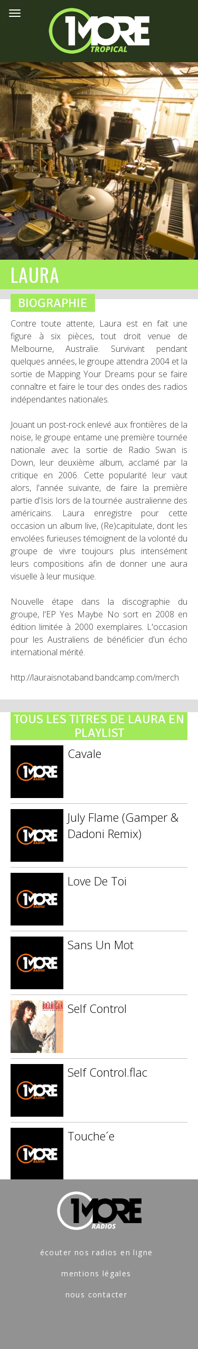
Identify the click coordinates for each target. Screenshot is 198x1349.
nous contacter (96, 1294)
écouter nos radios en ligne (96, 1252)
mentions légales (96, 1273)
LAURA (35, 274)
